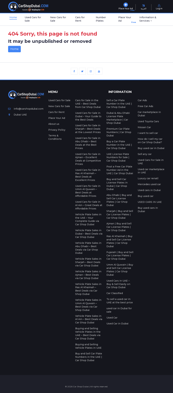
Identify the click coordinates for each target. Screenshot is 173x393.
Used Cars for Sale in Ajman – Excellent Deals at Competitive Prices (88, 159)
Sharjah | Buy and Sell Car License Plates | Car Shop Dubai (119, 214)
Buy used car (145, 196)
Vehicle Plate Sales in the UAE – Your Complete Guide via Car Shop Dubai (88, 219)
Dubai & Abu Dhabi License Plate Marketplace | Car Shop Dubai (118, 118)
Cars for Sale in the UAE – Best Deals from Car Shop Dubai (88, 104)
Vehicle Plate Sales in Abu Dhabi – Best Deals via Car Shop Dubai (88, 248)
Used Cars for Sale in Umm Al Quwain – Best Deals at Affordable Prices (87, 191)
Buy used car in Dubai (151, 148)
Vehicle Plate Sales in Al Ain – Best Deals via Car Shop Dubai (88, 319)
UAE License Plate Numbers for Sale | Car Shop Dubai (117, 157)
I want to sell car (148, 133)
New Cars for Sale (58, 19)
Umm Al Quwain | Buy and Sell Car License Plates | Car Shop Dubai (119, 269)
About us (53, 123)
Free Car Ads (145, 106)
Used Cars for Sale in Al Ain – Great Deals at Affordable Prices (88, 205)
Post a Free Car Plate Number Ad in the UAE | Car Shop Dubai (119, 170)
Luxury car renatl (148, 178)
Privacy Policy (56, 129)
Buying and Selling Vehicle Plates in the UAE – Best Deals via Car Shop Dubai (88, 333)
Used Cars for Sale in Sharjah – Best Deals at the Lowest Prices (88, 129)
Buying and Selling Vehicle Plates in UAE (88, 346)
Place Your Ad (125, 20)
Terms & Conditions (55, 137)
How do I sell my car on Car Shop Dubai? (150, 140)
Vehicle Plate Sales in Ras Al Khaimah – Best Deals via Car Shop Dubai (88, 289)
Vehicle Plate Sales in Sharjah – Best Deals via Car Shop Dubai (88, 262)
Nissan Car (144, 127)
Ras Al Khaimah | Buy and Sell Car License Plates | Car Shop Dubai (119, 241)
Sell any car (145, 154)
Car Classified (114, 293)
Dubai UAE (17, 114)
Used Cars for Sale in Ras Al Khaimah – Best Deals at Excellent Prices (87, 175)
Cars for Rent (80, 19)
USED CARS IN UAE (150, 201)
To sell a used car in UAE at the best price (119, 301)
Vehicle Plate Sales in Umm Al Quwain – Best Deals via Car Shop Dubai (88, 305)
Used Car (111, 317)
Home (13, 17)
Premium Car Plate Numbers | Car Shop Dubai (118, 132)
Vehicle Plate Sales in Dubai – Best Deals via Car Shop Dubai (88, 234)
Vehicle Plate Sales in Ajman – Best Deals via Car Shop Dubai (88, 275)
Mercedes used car (149, 184)
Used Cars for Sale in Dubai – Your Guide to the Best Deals (88, 116)
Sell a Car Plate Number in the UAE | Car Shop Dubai (119, 104)
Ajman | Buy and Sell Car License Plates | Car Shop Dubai (118, 227)
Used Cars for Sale (33, 19)
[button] (151, 19)
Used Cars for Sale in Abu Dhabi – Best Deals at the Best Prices (87, 143)
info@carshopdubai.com (25, 108)
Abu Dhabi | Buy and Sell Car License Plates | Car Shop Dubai (119, 200)
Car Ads (142, 100)
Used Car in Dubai (117, 323)
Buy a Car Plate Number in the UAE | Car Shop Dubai (119, 145)
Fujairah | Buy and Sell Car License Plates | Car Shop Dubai (119, 255)
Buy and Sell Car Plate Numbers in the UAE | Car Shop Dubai (88, 357)
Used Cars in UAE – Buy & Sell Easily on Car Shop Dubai (118, 284)
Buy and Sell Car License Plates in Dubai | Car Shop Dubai (117, 184)
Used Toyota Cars (148, 121)
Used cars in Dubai (149, 190)
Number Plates (101, 19)
